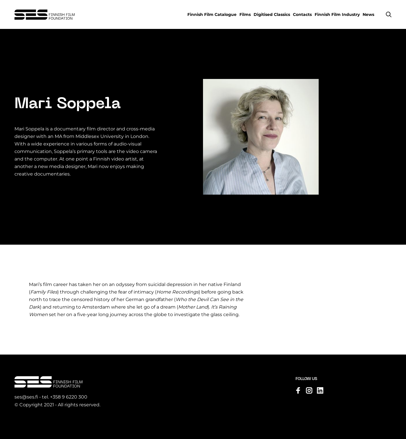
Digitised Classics (272, 14)
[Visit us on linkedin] (320, 390)
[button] (388, 14)
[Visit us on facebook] (298, 390)
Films (245, 14)
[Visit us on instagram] (309, 390)
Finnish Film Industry (337, 14)
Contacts (302, 14)
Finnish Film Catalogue (212, 14)
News (368, 14)
